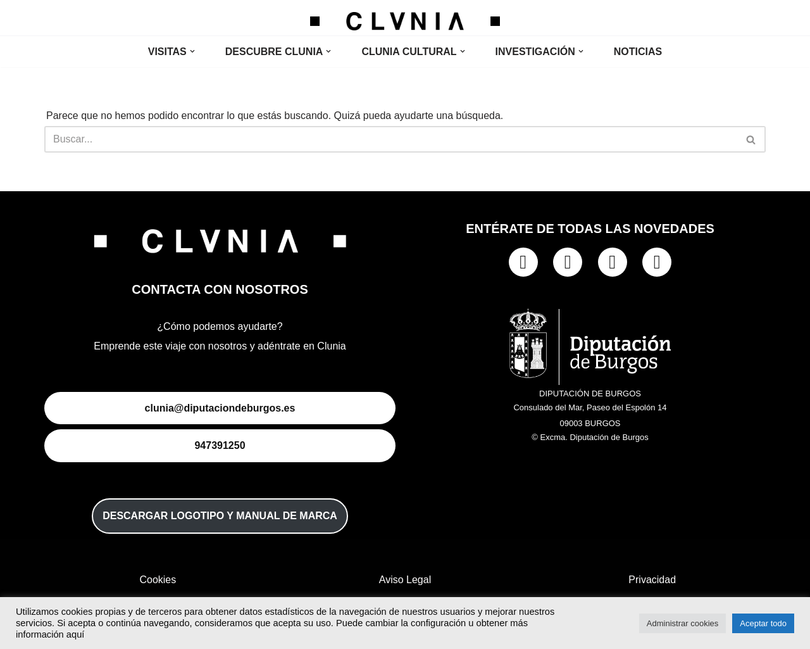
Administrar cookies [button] (682, 623)
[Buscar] (390, 139)
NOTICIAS (638, 51)
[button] (192, 51)
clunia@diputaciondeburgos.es (220, 408)
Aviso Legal (405, 579)
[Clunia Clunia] (405, 21)
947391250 (219, 445)
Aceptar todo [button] (763, 623)
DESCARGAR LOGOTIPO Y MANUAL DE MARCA (220, 515)
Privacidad (652, 579)
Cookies (157, 579)
